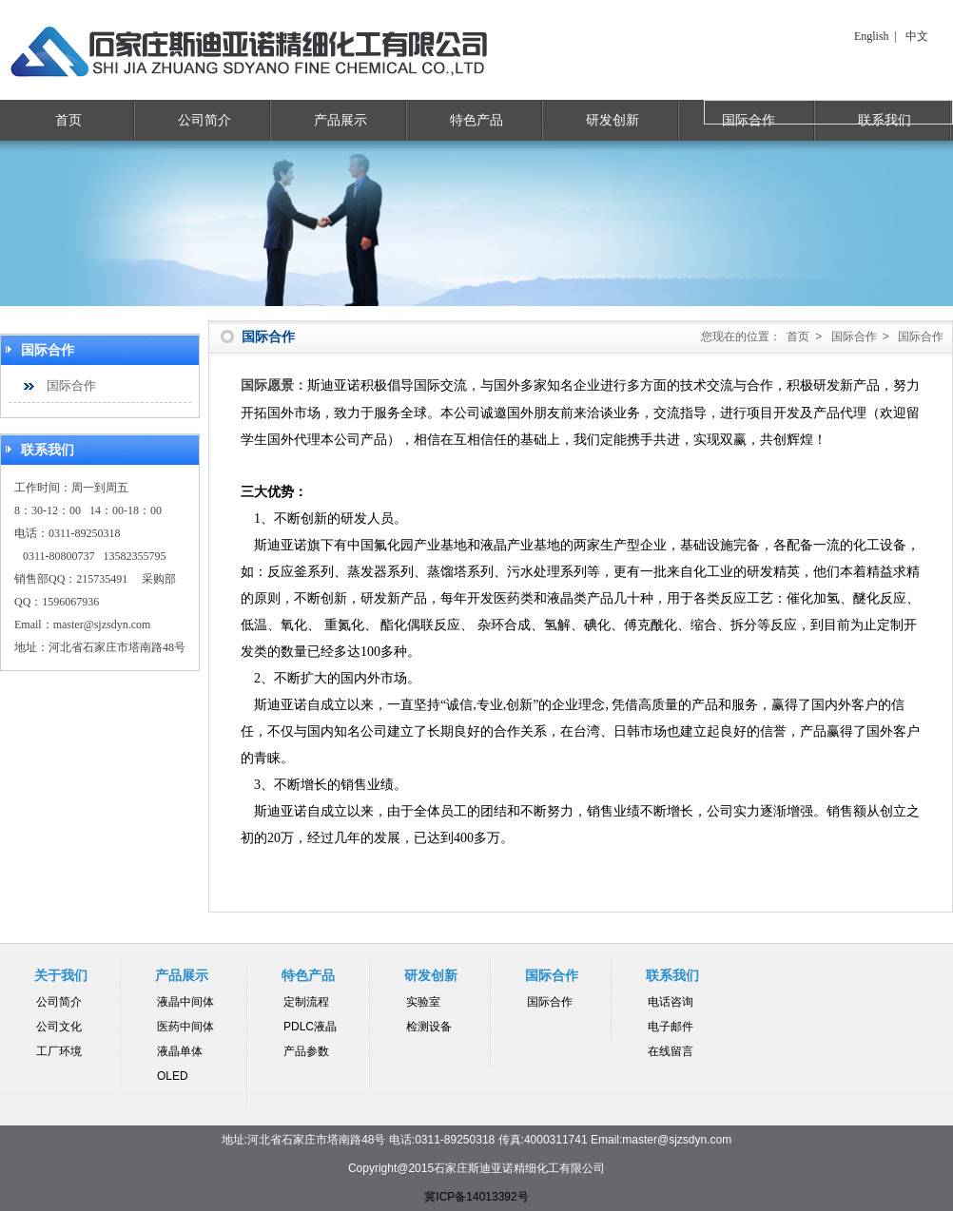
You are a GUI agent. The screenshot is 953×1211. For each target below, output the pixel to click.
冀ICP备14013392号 (476, 1196)
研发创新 (612, 120)
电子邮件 (670, 1026)
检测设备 (429, 1026)
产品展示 (340, 120)
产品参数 (306, 1051)
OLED (172, 1076)
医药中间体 (185, 1026)
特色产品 (476, 120)
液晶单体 (180, 1051)
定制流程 (306, 1002)
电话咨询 (670, 1002)
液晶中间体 (185, 1002)
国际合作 (71, 385)
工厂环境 (59, 1051)
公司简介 (204, 120)
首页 (68, 120)
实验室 (423, 1002)
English (871, 36)
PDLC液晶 (310, 1026)
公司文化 (59, 1026)
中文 (916, 36)
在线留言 (670, 1051)
